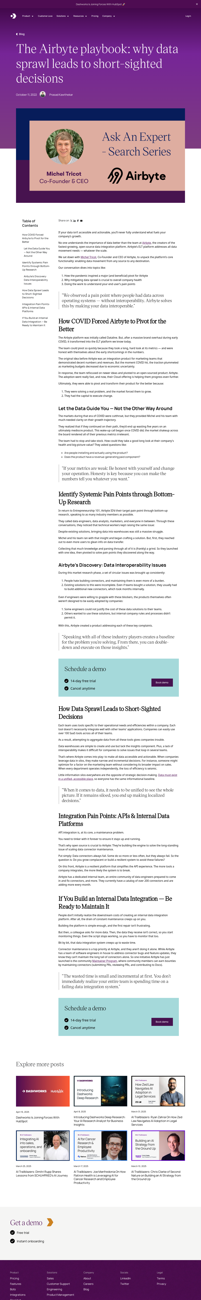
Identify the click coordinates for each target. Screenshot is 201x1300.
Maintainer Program (104, 961)
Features (15, 1284)
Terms (161, 1278)
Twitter (124, 1284)
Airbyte (146, 242)
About (87, 1278)
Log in (188, 15)
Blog (86, 1289)
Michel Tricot (88, 257)
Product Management (60, 1295)
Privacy (161, 1284)
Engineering (54, 1289)
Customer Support (58, 1284)
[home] (13, 16)
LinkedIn (125, 1278)
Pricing (94, 15)
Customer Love (45, 15)
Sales (50, 1278)
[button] (28, 16)
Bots (13, 1289)
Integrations (17, 1295)
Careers (88, 1284)
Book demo (162, 682)
